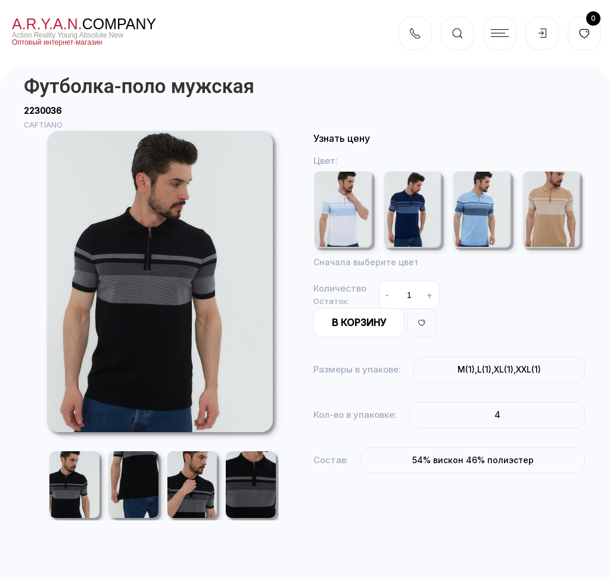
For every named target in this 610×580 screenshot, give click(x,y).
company (84, 23)
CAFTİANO (43, 124)
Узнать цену (341, 138)
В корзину (359, 322)
